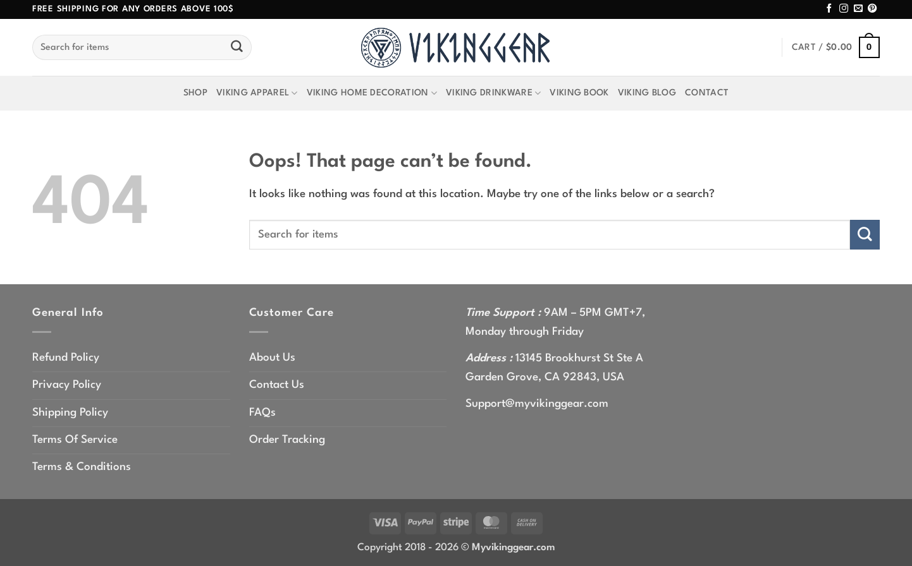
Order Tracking (287, 440)
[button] (836, 48)
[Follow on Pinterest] (872, 9)
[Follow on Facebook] (829, 9)
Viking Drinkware (493, 93)
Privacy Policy (66, 385)
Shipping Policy (70, 412)
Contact (707, 92)
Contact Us (276, 385)
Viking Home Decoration (372, 93)
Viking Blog (647, 92)
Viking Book (579, 92)
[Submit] (237, 47)
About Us (272, 357)
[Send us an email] (858, 9)
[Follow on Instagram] (843, 9)
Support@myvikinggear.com (536, 404)
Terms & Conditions (81, 467)
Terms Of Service (75, 440)
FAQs (262, 412)
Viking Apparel (257, 93)
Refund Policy (65, 357)
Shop (195, 92)
